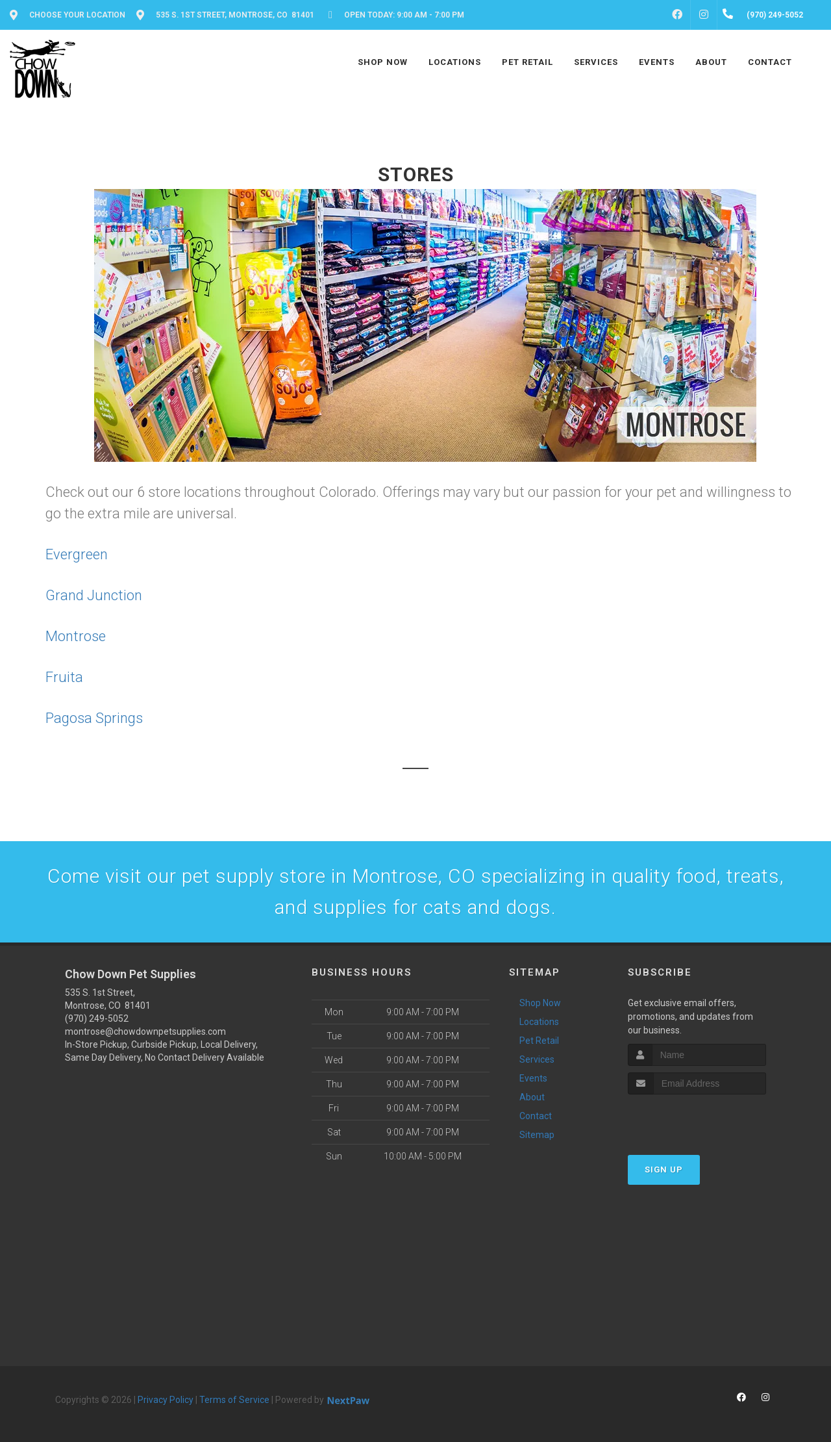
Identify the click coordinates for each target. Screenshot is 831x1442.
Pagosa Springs (94, 718)
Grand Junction (93, 595)
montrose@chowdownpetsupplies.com (145, 1031)
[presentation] (697, 1119)
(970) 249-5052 (97, 1018)
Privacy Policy (165, 1400)
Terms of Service (234, 1400)
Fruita (64, 677)
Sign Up (664, 1169)
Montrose (75, 636)
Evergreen (76, 554)
